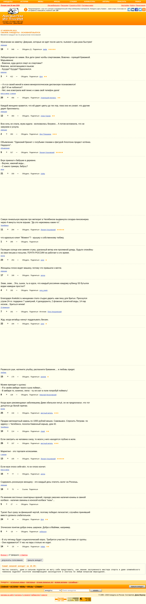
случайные (73, 582)
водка (3, 409)
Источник (42, 312)
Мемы (40, 2)
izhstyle (43, 377)
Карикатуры (89, 2)
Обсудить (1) (27, 49)
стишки (38, 587)
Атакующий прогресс (48, 98)
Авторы (105, 2)
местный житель (47, 413)
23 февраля (5, 307)
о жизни (13, 93)
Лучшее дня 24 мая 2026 (10, 5)
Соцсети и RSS (75, 5)
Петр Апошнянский (55, 312)
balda (45, 49)
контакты (18, 595)
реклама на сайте (7, 595)
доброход (42, 532)
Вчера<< (4, 555)
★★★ (54, 134)
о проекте (26, 595)
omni (42, 260)
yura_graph (43, 290)
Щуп (41, 77)
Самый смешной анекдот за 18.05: (19, 566)
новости (44, 595)
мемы (22, 587)
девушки (4, 45)
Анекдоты (8, 2)
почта (3, 256)
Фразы (57, 2)
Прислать (121, 2)
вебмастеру (35, 595)
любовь (3, 372)
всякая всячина (61, 582)
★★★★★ (52, 49)
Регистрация (140, 5)
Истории (24, 2)
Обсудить (24, 77)
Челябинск (4, 225)
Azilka (43, 174)
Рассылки (64, 5)
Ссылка (25, 489)
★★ (45, 77)
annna (43, 275)
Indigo (43, 547)
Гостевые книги (87, 5)
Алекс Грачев (46, 116)
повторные (30, 582)
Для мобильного (54, 5)
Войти (132, 5)
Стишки (73, 2)
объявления (5, 148)
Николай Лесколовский (47, 395)
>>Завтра (23, 555)
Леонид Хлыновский (46, 152)
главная (4, 587)
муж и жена (5, 93)
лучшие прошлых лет (44, 582)
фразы (30, 587)
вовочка (3, 72)
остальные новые (17, 582)
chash (43, 431)
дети (2, 169)
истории (14, 587)
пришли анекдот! (137, 586)
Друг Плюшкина (45, 134)
